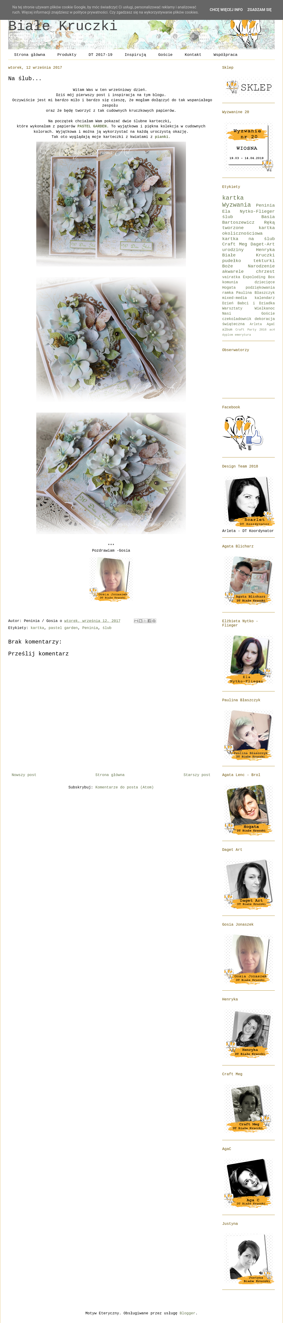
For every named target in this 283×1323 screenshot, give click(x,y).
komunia (230, 282)
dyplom (227, 335)
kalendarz (265, 298)
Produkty (66, 55)
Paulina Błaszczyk (255, 293)
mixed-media (234, 298)
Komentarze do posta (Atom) (124, 787)
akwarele (233, 271)
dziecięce (265, 282)
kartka (37, 628)
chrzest (265, 271)
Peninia (90, 628)
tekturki (264, 260)
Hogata (229, 288)
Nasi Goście (248, 314)
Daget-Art (262, 244)
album (227, 329)
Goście (165, 55)
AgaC (271, 324)
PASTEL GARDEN (92, 126)
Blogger (187, 1313)
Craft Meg (234, 244)
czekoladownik (236, 319)
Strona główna (29, 55)
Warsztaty (232, 308)
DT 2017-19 (100, 55)
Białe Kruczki (63, 26)
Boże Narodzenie (248, 266)
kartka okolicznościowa (248, 230)
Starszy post (197, 775)
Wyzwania (236, 205)
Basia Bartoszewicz (248, 219)
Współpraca (225, 55)
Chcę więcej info (226, 9)
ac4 (272, 329)
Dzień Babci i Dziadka (248, 303)
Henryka (265, 249)
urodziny (233, 249)
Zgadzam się (259, 9)
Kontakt (193, 55)
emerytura (243, 335)
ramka (227, 293)
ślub (106, 628)
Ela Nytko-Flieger (248, 211)
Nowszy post (24, 775)
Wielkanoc (265, 308)
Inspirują (135, 55)
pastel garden (63, 628)
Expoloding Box (259, 277)
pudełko (231, 260)
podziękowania (260, 288)
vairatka (231, 277)
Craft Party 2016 (251, 329)
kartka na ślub (248, 238)
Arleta (256, 324)
